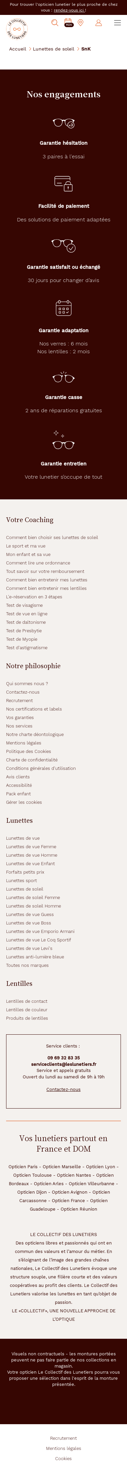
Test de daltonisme (26, 622)
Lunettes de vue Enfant (30, 863)
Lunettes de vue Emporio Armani (40, 931)
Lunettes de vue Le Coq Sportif (38, 939)
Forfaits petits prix (25, 872)
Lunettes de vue (23, 838)
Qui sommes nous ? (27, 683)
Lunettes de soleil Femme (33, 897)
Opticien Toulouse (32, 1175)
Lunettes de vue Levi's (29, 948)
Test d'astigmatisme (26, 647)
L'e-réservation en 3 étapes (34, 596)
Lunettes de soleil (53, 48)
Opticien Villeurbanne (91, 1183)
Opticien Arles (49, 1183)
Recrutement (19, 700)
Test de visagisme (24, 605)
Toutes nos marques (27, 965)
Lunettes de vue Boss (28, 922)
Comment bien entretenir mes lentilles (46, 588)
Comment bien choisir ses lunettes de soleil (52, 537)
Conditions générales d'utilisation (41, 768)
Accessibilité (19, 785)
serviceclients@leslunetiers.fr (63, 1064)
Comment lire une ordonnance (38, 562)
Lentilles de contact (26, 1001)
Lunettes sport (21, 880)
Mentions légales (23, 742)
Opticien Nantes (74, 1175)
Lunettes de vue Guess (30, 914)
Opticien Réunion (79, 1209)
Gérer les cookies (24, 802)
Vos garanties (20, 717)
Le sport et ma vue (25, 546)
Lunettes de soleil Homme (33, 906)
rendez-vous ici (69, 10)
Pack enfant (18, 793)
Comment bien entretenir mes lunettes (46, 579)
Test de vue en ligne (26, 613)
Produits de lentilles (27, 1018)
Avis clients (18, 776)
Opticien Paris (23, 1166)
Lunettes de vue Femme (31, 846)
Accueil (17, 48)
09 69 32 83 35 (63, 1057)
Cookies (63, 1458)
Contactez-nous (23, 692)
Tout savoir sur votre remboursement (45, 571)
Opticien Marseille (62, 1166)
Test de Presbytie (24, 630)
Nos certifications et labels (34, 709)
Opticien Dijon (32, 1192)
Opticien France (68, 1200)
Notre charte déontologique (35, 734)
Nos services (19, 726)
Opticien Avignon (69, 1192)
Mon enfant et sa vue (28, 554)
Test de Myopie (21, 639)
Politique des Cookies (28, 751)
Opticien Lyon (100, 1166)
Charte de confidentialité (32, 759)
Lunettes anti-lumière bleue (35, 956)
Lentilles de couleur (26, 1009)
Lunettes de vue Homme (31, 855)
